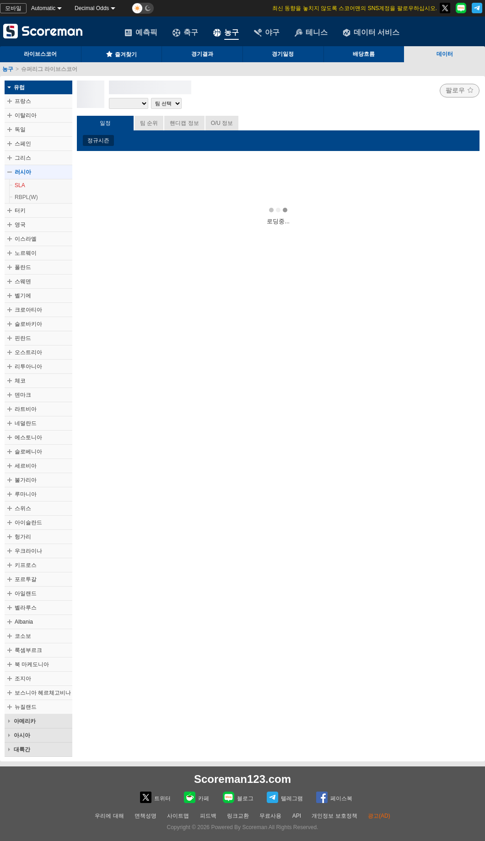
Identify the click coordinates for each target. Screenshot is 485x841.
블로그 (238, 797)
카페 (196, 797)
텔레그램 (285, 797)
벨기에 (23, 295)
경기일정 (283, 54)
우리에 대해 (109, 816)
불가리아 (26, 480)
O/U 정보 (222, 123)
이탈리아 (26, 115)
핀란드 (23, 338)
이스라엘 (26, 239)
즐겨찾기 (121, 54)
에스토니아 (28, 437)
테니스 (311, 32)
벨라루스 (26, 607)
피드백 (208, 816)
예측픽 (140, 32)
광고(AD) (379, 816)
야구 (267, 32)
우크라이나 (28, 551)
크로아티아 (28, 310)
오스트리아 (28, 352)
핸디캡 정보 (184, 123)
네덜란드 (26, 423)
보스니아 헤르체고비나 (43, 693)
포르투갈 (26, 579)
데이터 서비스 (371, 32)
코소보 (23, 636)
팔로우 (460, 90)
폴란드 (23, 267)
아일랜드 (26, 593)
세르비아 (26, 466)
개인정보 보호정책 (334, 816)
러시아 (23, 172)
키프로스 (26, 565)
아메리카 (25, 721)
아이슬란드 (28, 522)
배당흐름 (364, 54)
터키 (20, 210)
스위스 (23, 508)
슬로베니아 (28, 451)
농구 (226, 32)
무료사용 (270, 816)
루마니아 (26, 494)
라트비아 (26, 409)
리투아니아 (28, 366)
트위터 (155, 797)
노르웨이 (26, 253)
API (297, 816)
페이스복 (334, 797)
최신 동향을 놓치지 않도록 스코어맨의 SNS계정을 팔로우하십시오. (354, 8)
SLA (20, 185)
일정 (105, 123)
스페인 (23, 143)
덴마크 (23, 395)
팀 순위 (149, 123)
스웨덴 (23, 281)
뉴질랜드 (26, 707)
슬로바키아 (28, 324)
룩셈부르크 (28, 650)
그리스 (23, 158)
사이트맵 (178, 816)
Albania (24, 622)
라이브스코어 (40, 54)
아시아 (22, 735)
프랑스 (23, 101)
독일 (20, 129)
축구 (185, 32)
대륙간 (22, 749)
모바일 (13, 8)
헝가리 (23, 537)
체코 (20, 380)
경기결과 (202, 54)
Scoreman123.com (242, 779)
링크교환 (238, 816)
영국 (20, 224)
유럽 (19, 87)
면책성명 (145, 816)
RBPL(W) (26, 197)
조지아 (23, 678)
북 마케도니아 (32, 664)
